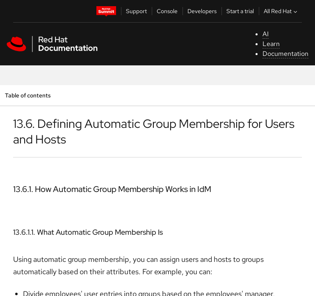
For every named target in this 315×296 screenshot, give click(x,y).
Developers (202, 11)
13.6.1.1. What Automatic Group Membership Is (88, 232)
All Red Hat (281, 11)
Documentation (285, 53)
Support (136, 11)
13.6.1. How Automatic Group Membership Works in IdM (112, 189)
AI (265, 34)
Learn (271, 43)
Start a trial (240, 11)
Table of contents (28, 95)
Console (167, 11)
